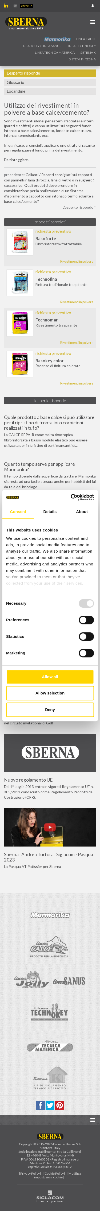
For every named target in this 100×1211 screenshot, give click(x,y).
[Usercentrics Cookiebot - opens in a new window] (71, 497)
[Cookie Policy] (54, 1173)
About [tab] (82, 511)
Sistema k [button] (88, 53)
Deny (50, 709)
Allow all (50, 676)
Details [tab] (50, 511)
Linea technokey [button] (81, 46)
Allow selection (50, 693)
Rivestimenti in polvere (76, 261)
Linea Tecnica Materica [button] (55, 53)
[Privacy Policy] (30, 1173)
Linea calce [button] (86, 39)
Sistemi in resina (82, 59)
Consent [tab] (18, 511)
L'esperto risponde (23, 72)
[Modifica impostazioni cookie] (57, 1175)
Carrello (26, 6)
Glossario (15, 82)
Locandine (16, 91)
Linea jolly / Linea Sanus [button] (41, 46)
